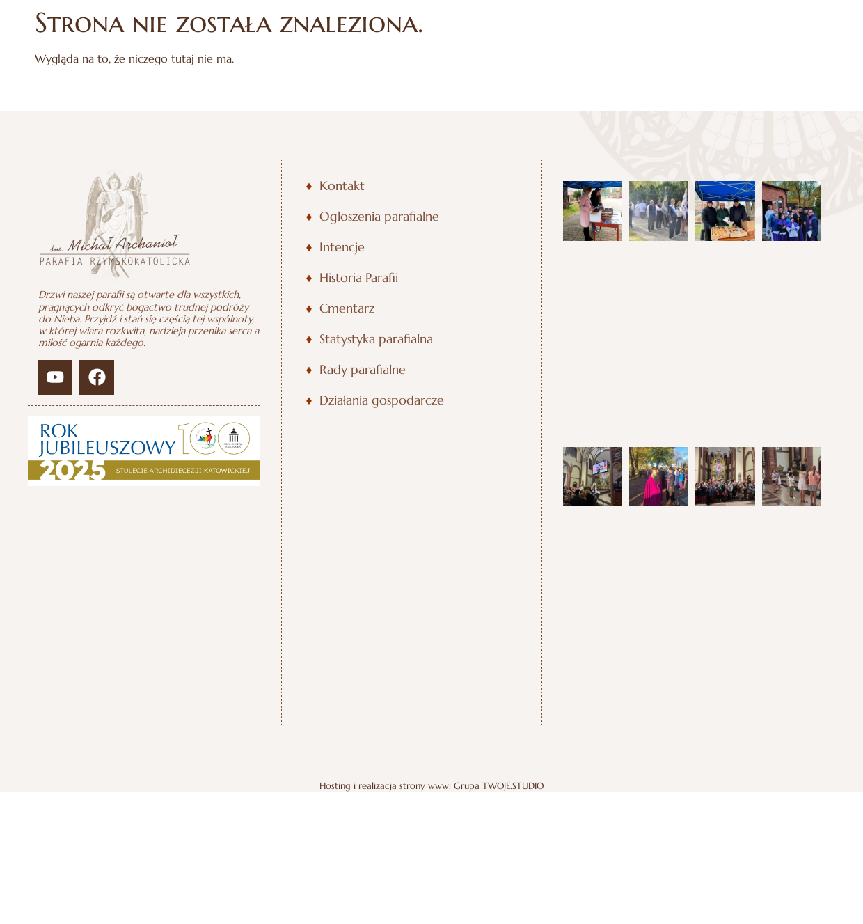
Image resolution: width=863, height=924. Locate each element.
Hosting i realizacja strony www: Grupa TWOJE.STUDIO (431, 552)
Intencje (342, 247)
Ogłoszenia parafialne (379, 216)
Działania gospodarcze (381, 400)
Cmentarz (346, 308)
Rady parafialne (362, 369)
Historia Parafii (358, 277)
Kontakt (342, 186)
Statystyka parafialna (376, 339)
